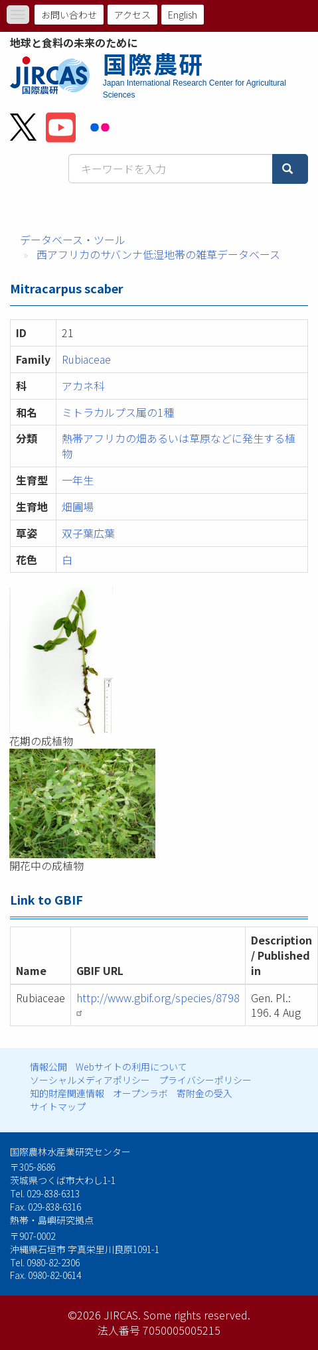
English (182, 14)
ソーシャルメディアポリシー (90, 1080)
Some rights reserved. (196, 1315)
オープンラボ (140, 1093)
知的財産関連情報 (67, 1093)
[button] (158, 660)
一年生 (78, 480)
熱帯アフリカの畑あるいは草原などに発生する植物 (178, 445)
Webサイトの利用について (131, 1066)
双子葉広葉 (88, 533)
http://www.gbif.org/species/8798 (158, 1003)
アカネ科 (83, 386)
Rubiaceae (86, 359)
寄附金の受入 (204, 1093)
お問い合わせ (69, 14)
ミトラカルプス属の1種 (118, 412)
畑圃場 (78, 506)
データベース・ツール (72, 240)
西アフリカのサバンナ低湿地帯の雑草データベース (158, 254)
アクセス (132, 14)
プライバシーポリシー (205, 1080)
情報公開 (48, 1066)
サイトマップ (58, 1106)
